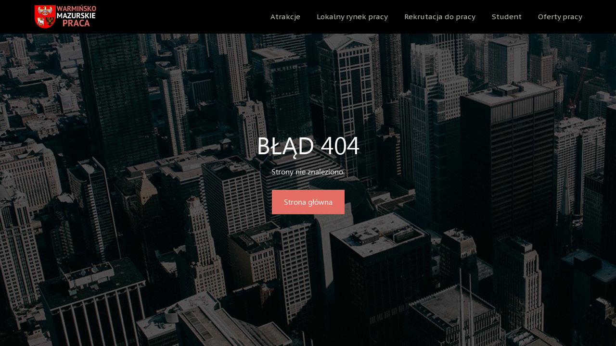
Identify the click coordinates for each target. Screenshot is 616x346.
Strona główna (308, 202)
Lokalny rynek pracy (352, 16)
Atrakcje (285, 16)
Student (507, 16)
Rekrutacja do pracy (439, 16)
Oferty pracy (560, 16)
